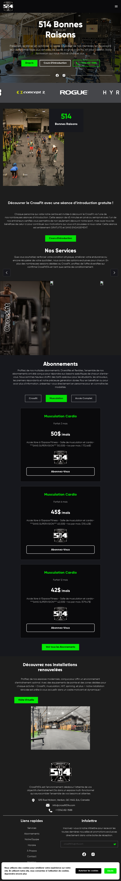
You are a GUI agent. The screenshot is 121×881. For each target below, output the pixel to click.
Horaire (32, 845)
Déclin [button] (110, 871)
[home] (19, 6)
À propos (32, 851)
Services (31, 828)
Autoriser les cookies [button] (88, 871)
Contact (31, 856)
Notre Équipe (32, 839)
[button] (116, 6)
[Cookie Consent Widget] (60, 871)
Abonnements (31, 834)
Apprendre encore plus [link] (15, 874)
